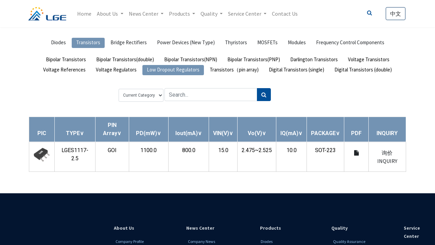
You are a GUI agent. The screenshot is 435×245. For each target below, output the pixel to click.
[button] (75, 133)
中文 (394, 13)
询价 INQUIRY (387, 156)
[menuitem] (85, 13)
